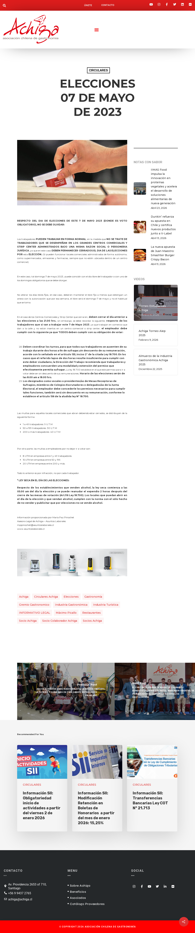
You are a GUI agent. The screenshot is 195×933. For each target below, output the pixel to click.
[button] (4, 5)
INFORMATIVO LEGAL (34, 612)
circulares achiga (46, 596)
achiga (23, 596)
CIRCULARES (98, 70)
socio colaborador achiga (59, 620)
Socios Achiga (92, 620)
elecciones (71, 596)
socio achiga (28, 620)
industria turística (105, 604)
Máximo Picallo (66, 612)
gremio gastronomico (34, 604)
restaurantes (91, 612)
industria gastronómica (71, 604)
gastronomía (93, 596)
